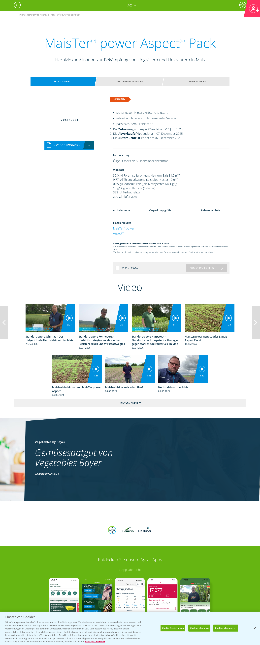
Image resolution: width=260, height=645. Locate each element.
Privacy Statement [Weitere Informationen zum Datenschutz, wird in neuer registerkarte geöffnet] (95, 641)
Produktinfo (62, 81)
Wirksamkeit (197, 81)
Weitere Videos (129, 402)
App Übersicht (131, 548)
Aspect (118, 233)
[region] (130, 628)
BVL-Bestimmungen (130, 81)
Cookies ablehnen (199, 627)
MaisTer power (123, 228)
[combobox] (69, 117)
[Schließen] (254, 628)
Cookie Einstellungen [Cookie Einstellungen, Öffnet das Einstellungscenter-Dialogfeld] (173, 627)
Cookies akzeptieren (225, 627)
